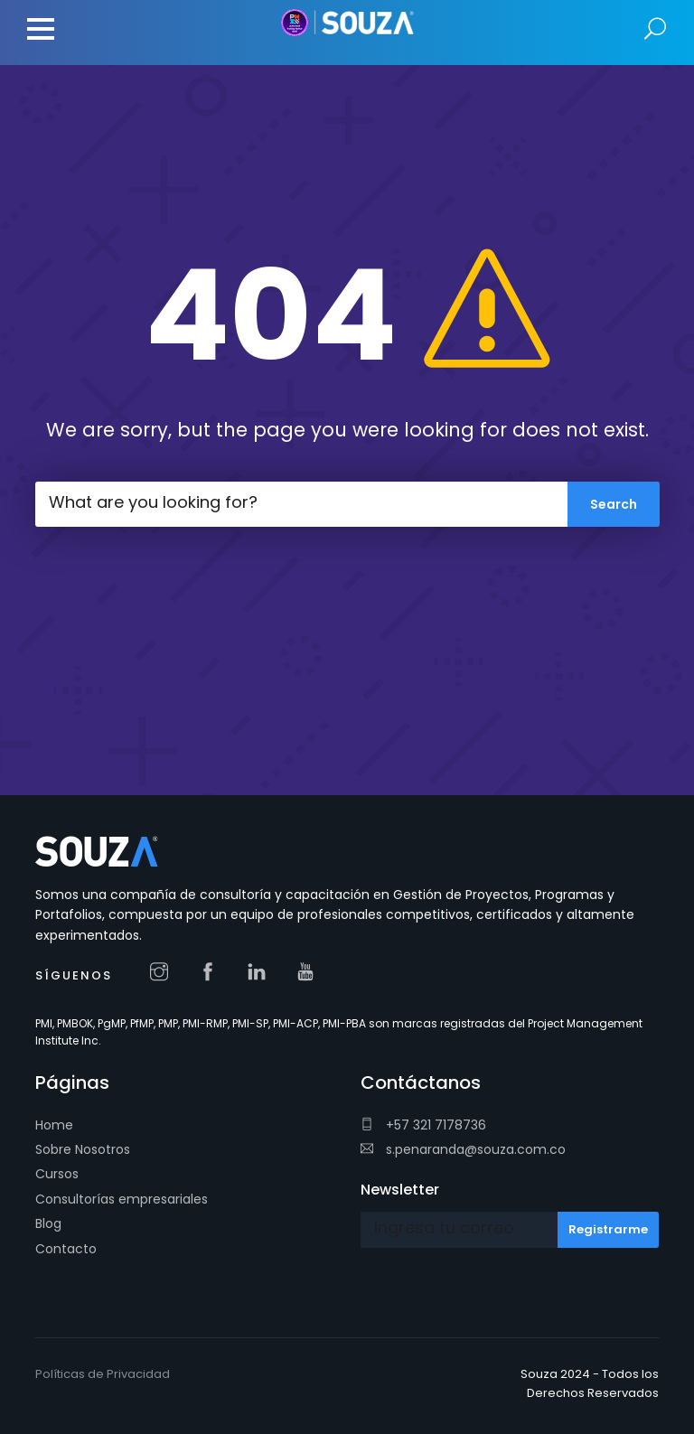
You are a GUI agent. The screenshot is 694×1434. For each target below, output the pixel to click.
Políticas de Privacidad (102, 1373)
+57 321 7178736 (423, 1125)
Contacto (66, 1249)
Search (655, 29)
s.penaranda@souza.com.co (463, 1149)
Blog (48, 1223)
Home (54, 1125)
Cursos (57, 1174)
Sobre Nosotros (82, 1149)
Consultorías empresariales (121, 1199)
